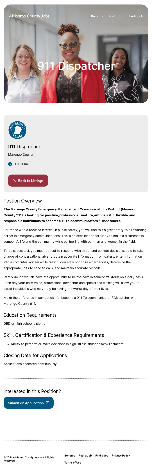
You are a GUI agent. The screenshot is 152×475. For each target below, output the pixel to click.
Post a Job (115, 16)
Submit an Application (26, 403)
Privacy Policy (121, 455)
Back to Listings (31, 180)
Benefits (97, 16)
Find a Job (136, 16)
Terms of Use (72, 462)
